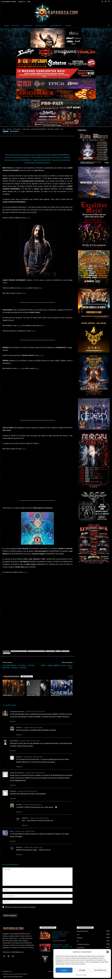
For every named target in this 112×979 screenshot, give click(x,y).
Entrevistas (41, 26)
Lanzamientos (55, 26)
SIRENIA (58, 651)
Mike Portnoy (50, 651)
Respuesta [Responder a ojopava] (19, 766)
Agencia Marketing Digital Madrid (13, 976)
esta (40, 288)
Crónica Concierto (83, 944)
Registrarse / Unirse (9, 1)
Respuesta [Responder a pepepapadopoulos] (13, 721)
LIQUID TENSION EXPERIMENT (19, 651)
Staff (29, 1)
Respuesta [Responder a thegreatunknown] (13, 785)
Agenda (68, 26)
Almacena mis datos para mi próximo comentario (20, 907)
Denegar (82, 970)
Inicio (4, 129)
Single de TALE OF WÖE (42, 160)
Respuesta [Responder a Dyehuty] (25, 825)
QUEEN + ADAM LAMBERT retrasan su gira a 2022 (56, 667)
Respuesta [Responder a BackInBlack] (13, 750)
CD (78, 941)
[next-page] (71, 676)
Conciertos (27, 26)
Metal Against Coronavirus (36, 651)
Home (6, 26)
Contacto (21, 1)
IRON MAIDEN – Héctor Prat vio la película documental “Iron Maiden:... (60, 935)
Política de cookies (81, 975)
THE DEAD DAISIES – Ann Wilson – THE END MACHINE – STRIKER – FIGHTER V (18, 667)
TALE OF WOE (65, 651)
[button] (108, 952)
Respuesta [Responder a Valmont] (19, 734)
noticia (23, 288)
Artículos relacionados (11, 676)
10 (21, 133)
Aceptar (64, 970)
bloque (23, 293)
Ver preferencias (100, 970)
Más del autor (26, 676)
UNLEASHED (7, 653)
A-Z (78, 934)
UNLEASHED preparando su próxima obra (47, 157)
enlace (28, 218)
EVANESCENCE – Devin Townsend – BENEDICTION (62, 946)
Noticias (15, 26)
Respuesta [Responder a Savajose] (13, 798)
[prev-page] (69, 676)
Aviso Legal (51, 971)
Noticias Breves (17, 129)
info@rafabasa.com (17, 952)
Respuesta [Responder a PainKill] (19, 811)
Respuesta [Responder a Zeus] (13, 841)
